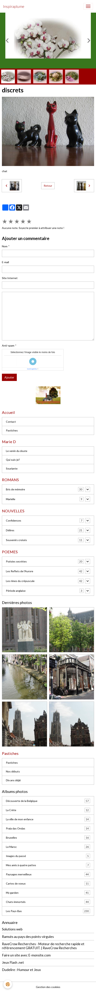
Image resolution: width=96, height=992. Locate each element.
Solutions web (12, 929)
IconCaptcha (32, 369)
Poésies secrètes (16, 561)
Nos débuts (13, 771)
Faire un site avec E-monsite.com (26, 955)
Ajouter (9, 377)
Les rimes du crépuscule (20, 581)
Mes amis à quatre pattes (48, 865)
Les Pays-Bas (48, 911)
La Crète (48, 810)
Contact (11, 421)
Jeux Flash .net (13, 962)
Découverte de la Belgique (48, 801)
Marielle (10, 499)
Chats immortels (48, 902)
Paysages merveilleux (48, 874)
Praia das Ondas (48, 828)
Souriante (12, 468)
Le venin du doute (16, 450)
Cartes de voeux (48, 883)
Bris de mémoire (15, 489)
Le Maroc (48, 847)
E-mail (5, 262)
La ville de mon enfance (48, 819)
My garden (48, 892)
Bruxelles (48, 837)
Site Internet (10, 278)
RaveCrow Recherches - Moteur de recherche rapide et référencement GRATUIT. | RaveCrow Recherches (43, 946)
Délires (10, 530)
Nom (4, 246)
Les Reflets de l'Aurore (19, 571)
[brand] (13, 6)
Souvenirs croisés (16, 540)
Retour (48, 185)
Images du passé (48, 856)
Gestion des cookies (48, 987)
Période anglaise (16, 590)
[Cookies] (7, 984)
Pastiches (12, 430)
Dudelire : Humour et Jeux (21, 970)
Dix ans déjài (13, 780)
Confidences (13, 520)
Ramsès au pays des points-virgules (28, 937)
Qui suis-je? (13, 459)
